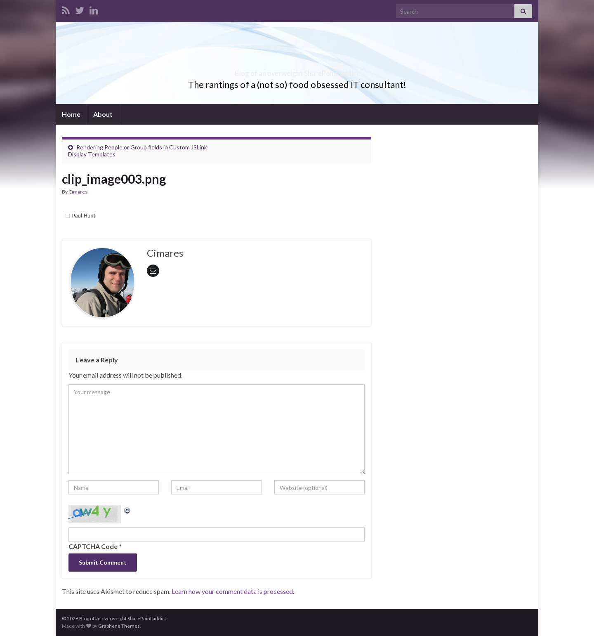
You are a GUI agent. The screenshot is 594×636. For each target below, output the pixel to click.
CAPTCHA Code (93, 546)
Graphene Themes (119, 626)
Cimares (77, 192)
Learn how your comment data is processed (232, 591)
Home (71, 114)
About (103, 114)
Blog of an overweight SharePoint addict (297, 71)
